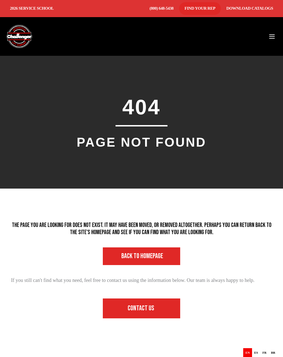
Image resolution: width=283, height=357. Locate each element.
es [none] (256, 352)
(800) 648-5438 (162, 8)
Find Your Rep (200, 8)
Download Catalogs (249, 8)
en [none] (247, 352)
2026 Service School (32, 8)
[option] (256, 352)
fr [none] (265, 352)
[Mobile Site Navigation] (271, 36)
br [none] (273, 352)
